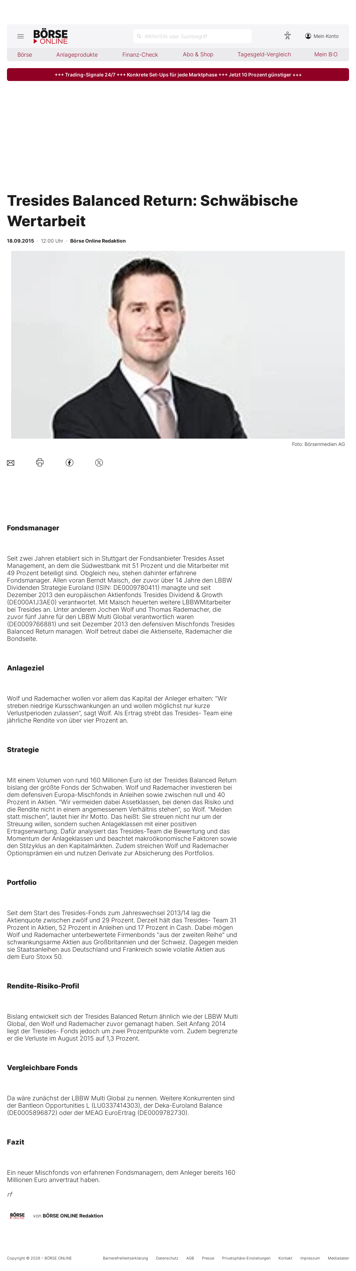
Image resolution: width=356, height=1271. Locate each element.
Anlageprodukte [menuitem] (77, 54)
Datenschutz (167, 1258)
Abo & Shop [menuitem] (198, 54)
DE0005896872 (32, 1112)
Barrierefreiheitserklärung (125, 1258)
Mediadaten (338, 1258)
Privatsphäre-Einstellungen (246, 1258)
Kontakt (285, 1258)
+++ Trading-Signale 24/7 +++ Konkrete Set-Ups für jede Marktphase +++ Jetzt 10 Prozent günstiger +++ (178, 75)
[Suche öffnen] (193, 36)
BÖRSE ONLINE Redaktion (73, 1216)
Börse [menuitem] (24, 54)
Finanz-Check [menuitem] (140, 54)
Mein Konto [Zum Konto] (322, 36)
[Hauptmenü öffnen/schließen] (20, 36)
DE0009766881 (31, 624)
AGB (190, 1258)
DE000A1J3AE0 (32, 602)
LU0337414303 (116, 1105)
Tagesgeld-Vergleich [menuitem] (264, 54)
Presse (208, 1258)
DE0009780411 (135, 587)
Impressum (310, 1258)
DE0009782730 (162, 1112)
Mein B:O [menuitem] (326, 54)
